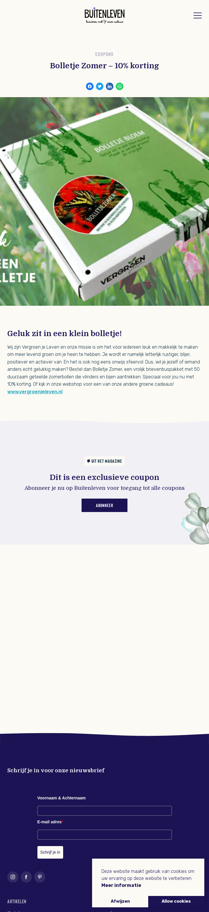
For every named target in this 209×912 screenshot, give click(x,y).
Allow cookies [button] (176, 901)
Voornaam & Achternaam (61, 798)
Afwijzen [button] (120, 901)
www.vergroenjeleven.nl (35, 391)
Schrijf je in (50, 852)
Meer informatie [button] (121, 885)
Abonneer (104, 505)
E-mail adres (50, 822)
